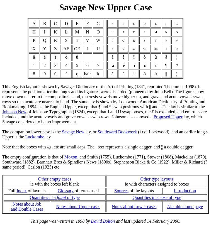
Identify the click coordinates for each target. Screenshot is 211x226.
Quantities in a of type (55, 197)
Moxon (70, 157)
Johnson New (14, 111)
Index (21, 190)
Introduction (185, 190)
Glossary (66, 190)
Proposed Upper (168, 116)
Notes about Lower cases (134, 206)
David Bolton (103, 221)
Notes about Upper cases (78, 206)
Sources (121, 190)
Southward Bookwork (117, 131)
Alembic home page (185, 206)
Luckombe (34, 136)
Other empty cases (54, 179)
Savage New (73, 131)
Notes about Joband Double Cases (27, 206)
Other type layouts (156, 179)
